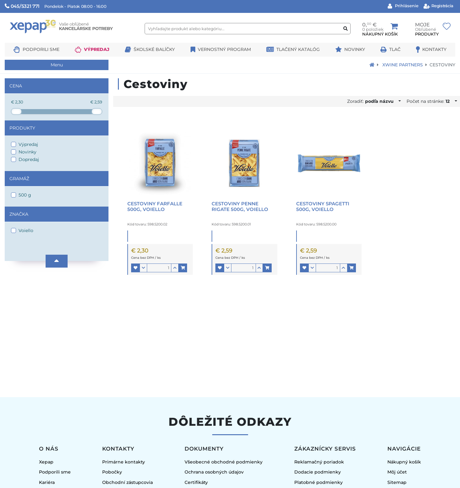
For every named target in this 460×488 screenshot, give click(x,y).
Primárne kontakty (123, 462)
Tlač (395, 49)
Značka (18, 214)
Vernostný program (224, 49)
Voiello (26, 230)
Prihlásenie (406, 5)
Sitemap (397, 482)
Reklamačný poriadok (319, 462)
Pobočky (112, 472)
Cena (15, 86)
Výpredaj (96, 49)
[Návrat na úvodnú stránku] (371, 65)
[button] (135, 267)
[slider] (16, 111)
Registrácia (441, 5)
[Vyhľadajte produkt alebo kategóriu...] (248, 28)
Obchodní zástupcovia (127, 482)
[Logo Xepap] (72, 40)
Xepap (46, 462)
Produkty (22, 128)
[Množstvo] (159, 267)
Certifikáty (196, 482)
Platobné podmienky (318, 482)
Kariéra (47, 482)
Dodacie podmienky (317, 472)
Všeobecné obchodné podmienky (224, 462)
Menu (57, 65)
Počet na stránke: (430, 101)
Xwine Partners (402, 65)
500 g (25, 195)
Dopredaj (29, 159)
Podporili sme (41, 49)
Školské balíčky (154, 49)
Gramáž (19, 178)
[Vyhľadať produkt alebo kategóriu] (345, 28)
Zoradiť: (372, 101)
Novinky (354, 49)
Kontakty (434, 49)
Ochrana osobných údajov (214, 472)
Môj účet (397, 472)
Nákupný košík (404, 462)
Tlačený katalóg (298, 49)
